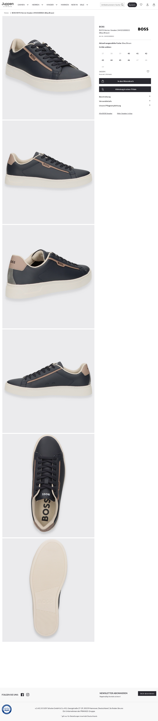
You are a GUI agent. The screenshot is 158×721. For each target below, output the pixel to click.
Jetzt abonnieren (147, 693)
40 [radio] (129, 53)
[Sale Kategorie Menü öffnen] (87, 4)
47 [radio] (137, 60)
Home (6, 13)
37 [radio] (103, 53)
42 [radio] (146, 53)
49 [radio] (103, 67)
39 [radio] (120, 53)
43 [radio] (103, 60)
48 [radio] (146, 60)
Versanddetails (125, 101)
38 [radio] (111, 53)
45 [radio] (120, 60)
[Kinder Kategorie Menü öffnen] (56, 4)
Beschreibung (125, 96)
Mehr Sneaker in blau (124, 113)
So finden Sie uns (116, 708)
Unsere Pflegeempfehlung (125, 105)
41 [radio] (137, 53)
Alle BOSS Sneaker (105, 113)
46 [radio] (129, 60)
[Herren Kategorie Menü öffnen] (42, 4)
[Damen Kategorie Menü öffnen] (27, 4)
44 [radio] (111, 60)
